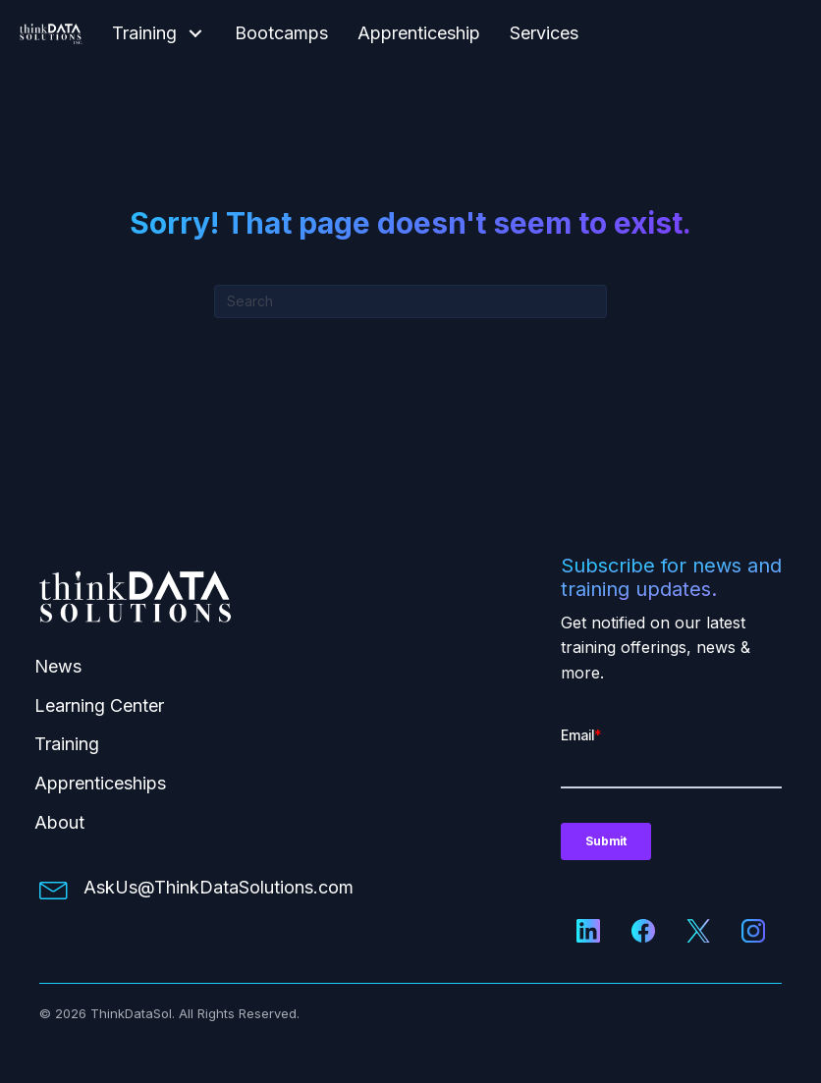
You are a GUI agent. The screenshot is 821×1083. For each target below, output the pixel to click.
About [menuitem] (59, 822)
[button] (196, 34)
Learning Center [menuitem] (99, 705)
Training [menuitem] (66, 743)
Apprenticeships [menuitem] (100, 783)
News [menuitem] (58, 666)
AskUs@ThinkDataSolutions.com (218, 887)
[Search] (410, 301)
